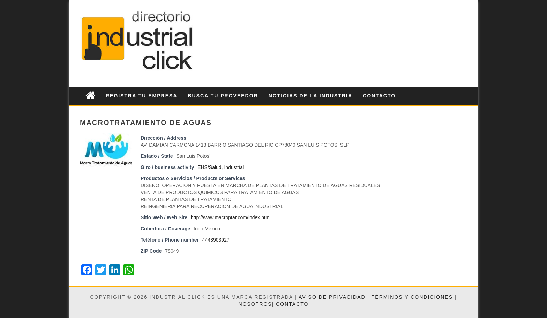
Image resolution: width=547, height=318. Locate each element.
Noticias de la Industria (310, 95)
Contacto (379, 95)
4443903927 (216, 240)
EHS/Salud (209, 167)
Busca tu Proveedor (223, 95)
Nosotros (255, 304)
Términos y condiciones (412, 297)
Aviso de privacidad (332, 297)
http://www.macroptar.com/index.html (231, 217)
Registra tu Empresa (142, 95)
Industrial (234, 167)
